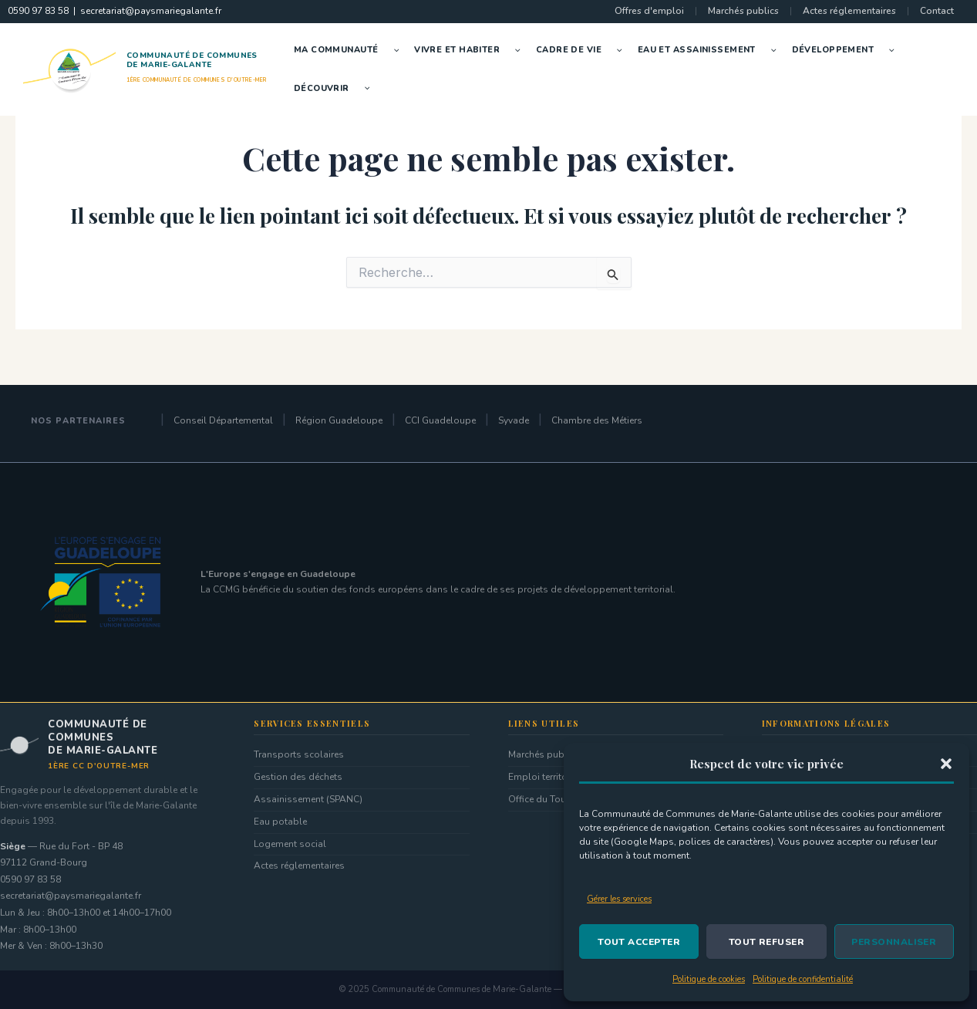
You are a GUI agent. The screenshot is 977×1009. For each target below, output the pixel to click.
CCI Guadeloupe (440, 420)
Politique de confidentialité (803, 979)
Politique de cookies (708, 979)
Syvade (513, 420)
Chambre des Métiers (596, 420)
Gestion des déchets (298, 777)
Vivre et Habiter (471, 50)
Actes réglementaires (849, 11)
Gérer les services (619, 899)
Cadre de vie (583, 50)
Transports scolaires (299, 754)
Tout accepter (639, 942)
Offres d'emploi (649, 11)
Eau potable (280, 821)
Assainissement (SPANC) (308, 799)
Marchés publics (743, 11)
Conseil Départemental (223, 420)
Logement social (290, 844)
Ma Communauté (350, 50)
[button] (946, 763)
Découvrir (336, 89)
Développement (847, 50)
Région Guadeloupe (338, 420)
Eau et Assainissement (711, 50)
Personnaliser (893, 942)
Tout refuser (767, 942)
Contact (937, 11)
